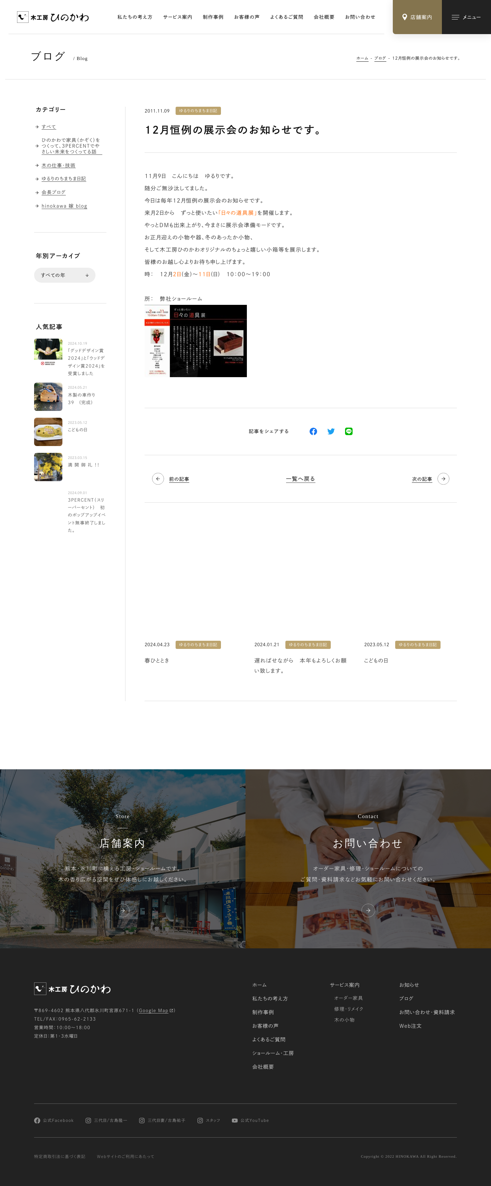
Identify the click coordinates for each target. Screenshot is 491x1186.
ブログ (380, 58)
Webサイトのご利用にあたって (125, 1157)
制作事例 (213, 17)
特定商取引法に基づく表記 (60, 1157)
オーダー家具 (348, 998)
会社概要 (324, 17)
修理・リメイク (348, 1009)
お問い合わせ (360, 17)
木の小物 (344, 1020)
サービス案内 (178, 17)
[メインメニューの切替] (466, 17)
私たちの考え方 (135, 17)
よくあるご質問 (287, 17)
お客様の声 (247, 17)
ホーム (362, 58)
